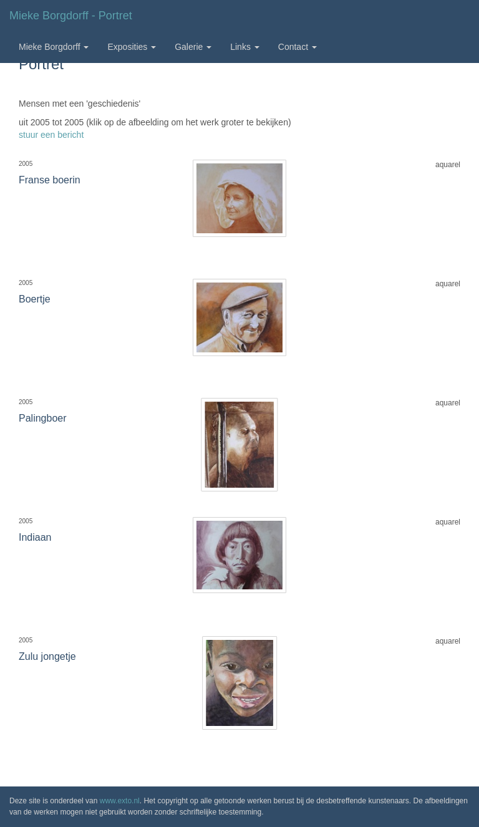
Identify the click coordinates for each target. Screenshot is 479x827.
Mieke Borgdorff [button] (54, 47)
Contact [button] (297, 47)
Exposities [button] (131, 47)
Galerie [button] (193, 47)
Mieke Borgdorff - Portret (70, 15)
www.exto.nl (120, 800)
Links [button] (244, 47)
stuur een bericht (51, 135)
